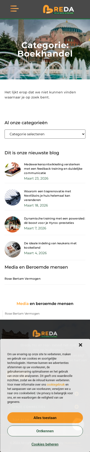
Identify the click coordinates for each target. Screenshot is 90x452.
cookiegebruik (56, 384)
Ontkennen (45, 431)
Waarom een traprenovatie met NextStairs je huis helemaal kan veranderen (47, 195)
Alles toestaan (45, 418)
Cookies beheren (44, 444)
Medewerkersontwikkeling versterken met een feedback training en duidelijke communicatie (53, 168)
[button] (80, 344)
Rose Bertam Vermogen (23, 278)
